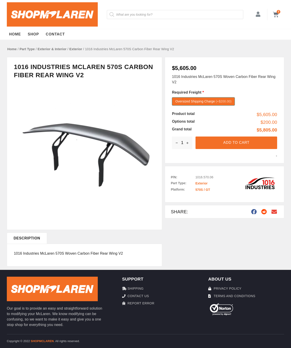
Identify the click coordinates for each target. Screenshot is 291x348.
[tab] (27, 238)
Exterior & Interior (52, 49)
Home (15, 34)
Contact (55, 34)
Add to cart (236, 142)
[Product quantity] (182, 143)
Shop (33, 34)
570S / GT (202, 189)
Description (27, 238)
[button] (254, 212)
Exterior (75, 49)
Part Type (27, 49)
